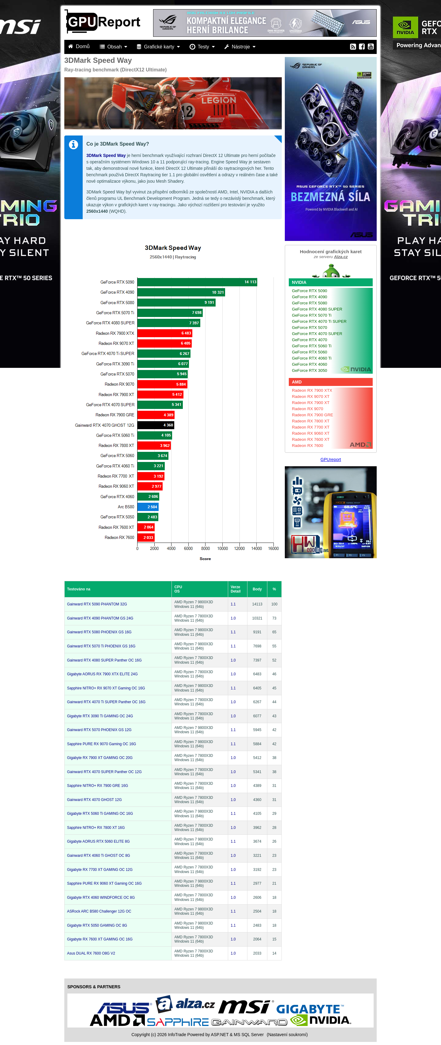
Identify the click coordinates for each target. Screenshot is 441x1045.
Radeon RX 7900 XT (311, 402)
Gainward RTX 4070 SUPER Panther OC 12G (104, 772)
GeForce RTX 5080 (309, 303)
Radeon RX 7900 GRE (312, 415)
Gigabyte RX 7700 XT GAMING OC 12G (100, 870)
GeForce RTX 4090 (309, 297)
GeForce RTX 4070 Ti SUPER (319, 321)
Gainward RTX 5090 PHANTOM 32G (97, 604)
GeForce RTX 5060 (309, 352)
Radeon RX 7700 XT (311, 427)
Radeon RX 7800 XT (311, 421)
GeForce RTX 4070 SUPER (317, 333)
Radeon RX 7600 (307, 445)
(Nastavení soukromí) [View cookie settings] (287, 1034)
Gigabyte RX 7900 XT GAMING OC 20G (100, 758)
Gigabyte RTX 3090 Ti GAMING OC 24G (100, 716)
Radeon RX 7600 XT (311, 439)
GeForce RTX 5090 (309, 290)
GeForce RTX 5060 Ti (311, 346)
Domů (79, 46)
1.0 (233, 618)
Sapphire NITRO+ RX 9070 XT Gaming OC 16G (106, 688)
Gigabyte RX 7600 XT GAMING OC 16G (100, 939)
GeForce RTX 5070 (309, 327)
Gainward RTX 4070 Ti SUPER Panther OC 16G (106, 702)
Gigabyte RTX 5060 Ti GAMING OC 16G (100, 813)
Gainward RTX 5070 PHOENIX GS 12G (99, 730)
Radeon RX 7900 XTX (312, 390)
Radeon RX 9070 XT (311, 396)
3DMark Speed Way (106, 155)
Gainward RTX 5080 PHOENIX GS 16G (99, 632)
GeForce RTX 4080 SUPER (317, 309)
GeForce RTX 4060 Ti (311, 358)
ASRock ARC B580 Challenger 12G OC (99, 911)
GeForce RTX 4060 (309, 364)
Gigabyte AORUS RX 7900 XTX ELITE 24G (102, 674)
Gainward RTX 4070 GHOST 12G (94, 800)
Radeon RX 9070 (307, 408)
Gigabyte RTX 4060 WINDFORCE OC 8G (101, 897)
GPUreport (331, 459)
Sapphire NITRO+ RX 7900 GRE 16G (97, 786)
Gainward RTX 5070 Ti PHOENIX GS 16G (101, 646)
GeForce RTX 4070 (309, 340)
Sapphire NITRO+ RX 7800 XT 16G (96, 828)
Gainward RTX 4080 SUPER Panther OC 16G (104, 660)
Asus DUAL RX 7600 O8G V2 (91, 953)
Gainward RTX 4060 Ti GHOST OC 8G (98, 855)
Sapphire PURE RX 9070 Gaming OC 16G (101, 744)
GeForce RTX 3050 (309, 370)
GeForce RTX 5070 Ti (311, 315)
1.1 (233, 604)
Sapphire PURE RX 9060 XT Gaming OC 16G (104, 883)
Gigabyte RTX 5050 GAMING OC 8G (97, 925)
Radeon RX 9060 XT (311, 433)
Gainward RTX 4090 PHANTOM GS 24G (100, 618)
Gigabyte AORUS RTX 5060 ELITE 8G (98, 841)
